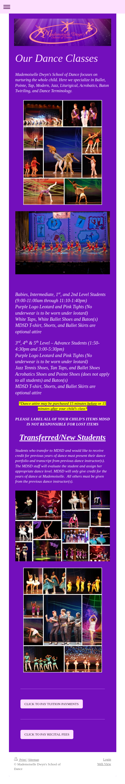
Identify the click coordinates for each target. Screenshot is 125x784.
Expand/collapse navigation (62, 6)
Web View (104, 764)
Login (107, 759)
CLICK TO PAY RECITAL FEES (47, 734)
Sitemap (33, 760)
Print (20, 760)
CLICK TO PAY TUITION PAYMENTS (52, 704)
